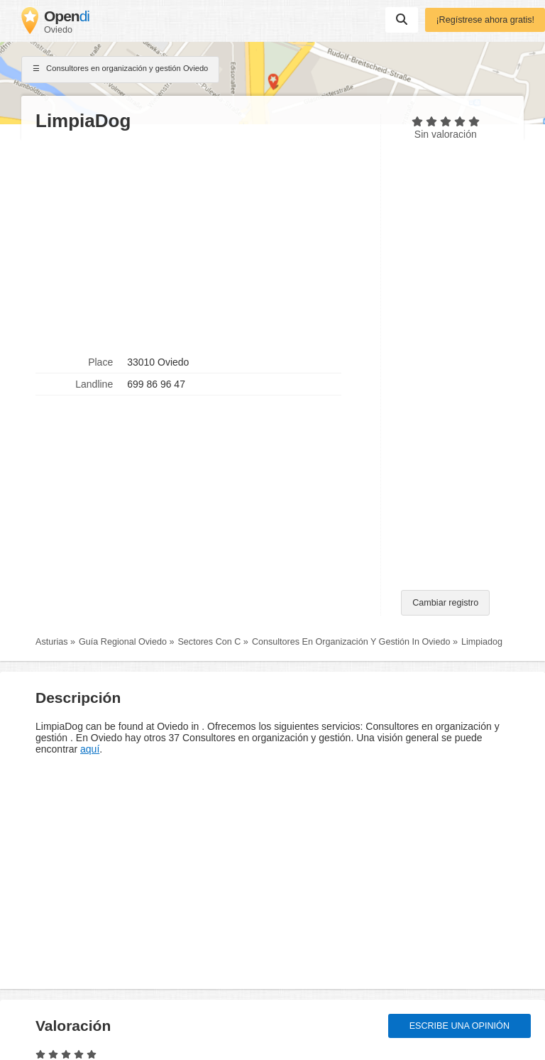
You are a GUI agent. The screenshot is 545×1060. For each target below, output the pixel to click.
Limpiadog (481, 642)
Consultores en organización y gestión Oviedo (120, 69)
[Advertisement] (200, 242)
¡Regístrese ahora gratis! (485, 20)
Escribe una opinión (459, 1026)
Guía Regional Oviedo (123, 642)
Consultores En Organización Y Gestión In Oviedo (351, 642)
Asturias (51, 642)
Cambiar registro (445, 603)
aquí (89, 749)
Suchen (401, 19)
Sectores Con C (209, 642)
